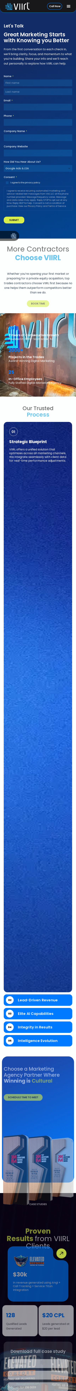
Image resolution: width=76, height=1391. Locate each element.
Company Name (15, 131)
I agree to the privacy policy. (25, 182)
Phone (9, 116)
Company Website (16, 146)
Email (8, 100)
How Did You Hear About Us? (22, 162)
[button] (69, 6)
